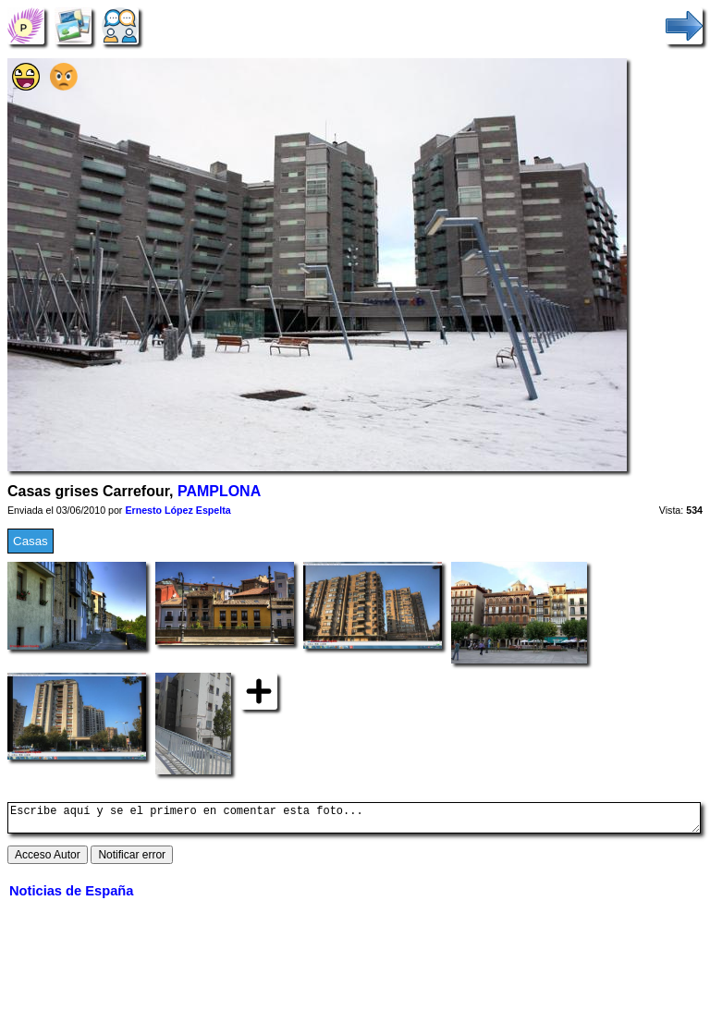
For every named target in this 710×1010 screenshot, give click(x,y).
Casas (30, 541)
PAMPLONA (219, 491)
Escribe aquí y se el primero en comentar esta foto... (354, 820)
